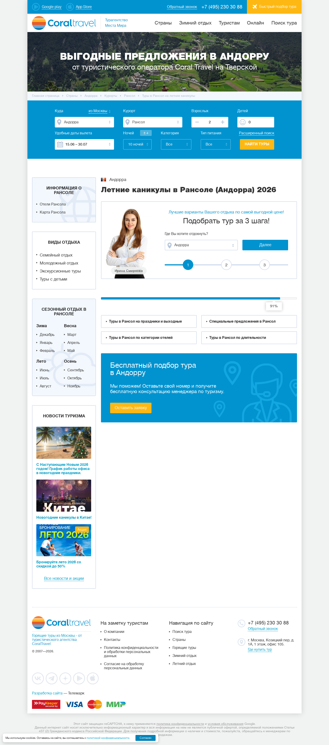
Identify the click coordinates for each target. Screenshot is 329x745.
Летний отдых (184, 664)
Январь (46, 343)
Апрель (73, 343)
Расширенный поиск (256, 133)
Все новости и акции (64, 578)
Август (45, 386)
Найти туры (257, 144)
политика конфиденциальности (180, 724)
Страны (179, 640)
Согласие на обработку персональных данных (124, 666)
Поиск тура (284, 23)
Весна (70, 326)
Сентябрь (75, 370)
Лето (41, 361)
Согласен (145, 738)
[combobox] (93, 111)
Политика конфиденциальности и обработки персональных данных (131, 652)
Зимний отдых (195, 23)
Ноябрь (73, 386)
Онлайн (255, 23)
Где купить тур (260, 650)
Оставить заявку (131, 407)
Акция (82, 529)
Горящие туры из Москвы (53, 636)
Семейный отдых (56, 255)
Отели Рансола (53, 204)
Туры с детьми (53, 279)
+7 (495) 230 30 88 (222, 7)
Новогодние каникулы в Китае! (63, 518)
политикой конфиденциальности (108, 738)
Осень (70, 361)
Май (71, 351)
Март (71, 335)
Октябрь (74, 378)
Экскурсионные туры (60, 271)
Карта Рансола (53, 212)
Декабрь (47, 335)
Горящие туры (184, 648)
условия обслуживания (226, 724)
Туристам (229, 23)
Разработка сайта (47, 693)
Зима (41, 326)
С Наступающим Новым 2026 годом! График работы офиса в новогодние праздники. (63, 469)
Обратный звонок (263, 629)
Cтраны (163, 23)
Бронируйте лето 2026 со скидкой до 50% (58, 564)
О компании (114, 632)
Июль (44, 378)
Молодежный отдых (59, 263)
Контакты (112, 640)
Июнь (44, 370)
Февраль (47, 351)
